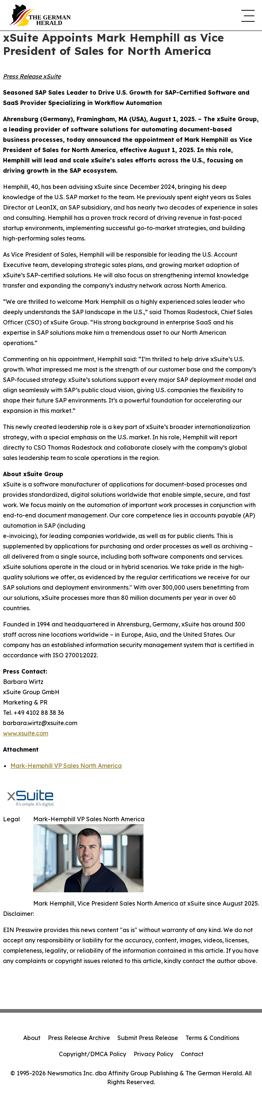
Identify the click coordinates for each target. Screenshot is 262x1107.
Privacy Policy (153, 1054)
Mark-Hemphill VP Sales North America (66, 765)
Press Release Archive (79, 1037)
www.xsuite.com (25, 733)
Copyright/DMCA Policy (92, 1054)
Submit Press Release (147, 1037)
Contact (192, 1054)
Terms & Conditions (212, 1037)
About (31, 1037)
